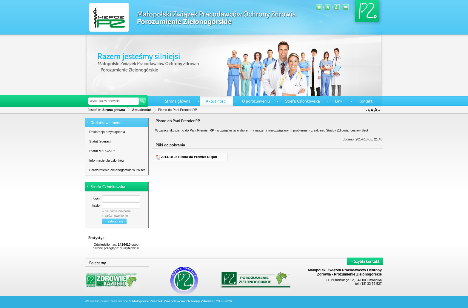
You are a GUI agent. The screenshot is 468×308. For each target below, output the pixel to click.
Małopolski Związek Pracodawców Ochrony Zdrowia (172, 301)
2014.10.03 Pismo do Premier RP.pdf (186, 157)
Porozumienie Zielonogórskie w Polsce (117, 170)
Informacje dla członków (106, 160)
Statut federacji (100, 141)
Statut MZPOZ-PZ (102, 151)
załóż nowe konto (116, 215)
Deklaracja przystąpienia (107, 132)
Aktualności (141, 110)
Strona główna (113, 110)
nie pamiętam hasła (118, 211)
